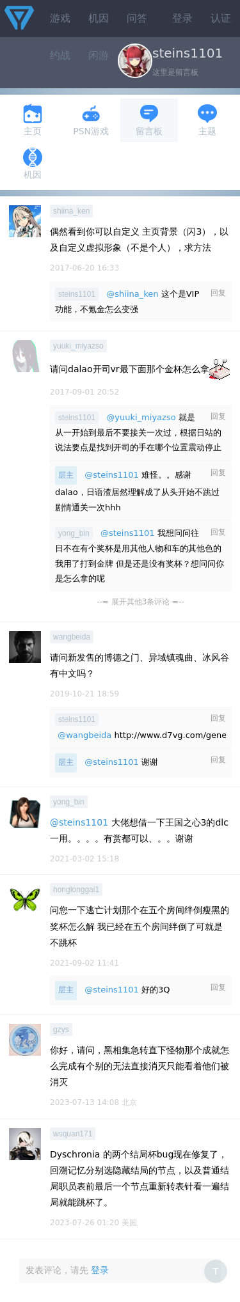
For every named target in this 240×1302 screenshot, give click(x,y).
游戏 (60, 18)
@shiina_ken (132, 294)
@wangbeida (84, 735)
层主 (66, 475)
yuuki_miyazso (78, 345)
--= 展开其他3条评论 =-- (140, 601)
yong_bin (74, 533)
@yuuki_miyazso (140, 417)
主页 (32, 120)
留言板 (149, 120)
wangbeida (71, 636)
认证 (221, 18)
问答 (137, 18)
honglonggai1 (76, 889)
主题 (207, 120)
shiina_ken (71, 211)
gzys (61, 1029)
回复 (218, 292)
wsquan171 (72, 1133)
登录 (182, 18)
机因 (98, 18)
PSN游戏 (91, 120)
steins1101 (76, 294)
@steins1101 (111, 475)
